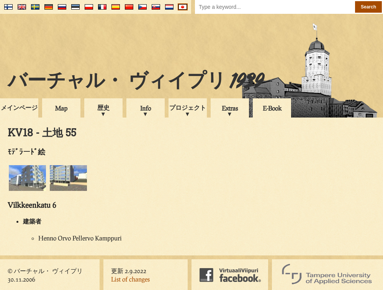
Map (61, 108)
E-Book (272, 108)
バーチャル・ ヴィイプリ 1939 (136, 82)
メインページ (19, 107)
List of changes (130, 279)
